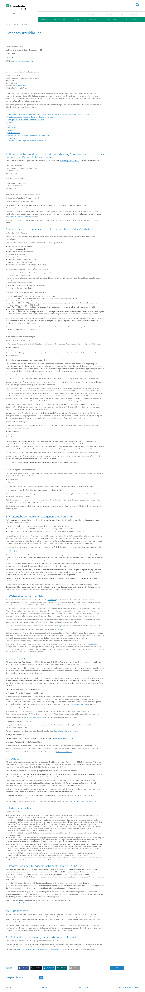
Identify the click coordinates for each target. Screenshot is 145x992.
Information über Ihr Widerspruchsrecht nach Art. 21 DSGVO (28, 135)
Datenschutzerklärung (129, 987)
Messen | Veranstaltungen (85, 19)
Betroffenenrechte (14, 133)
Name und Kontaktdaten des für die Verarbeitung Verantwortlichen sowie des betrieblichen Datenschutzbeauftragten (48, 114)
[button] (23, 968)
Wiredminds (52, 600)
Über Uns (44, 19)
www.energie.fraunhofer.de (69, 161)
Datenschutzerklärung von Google (65, 731)
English (134, 14)
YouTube (10, 130)
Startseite (9, 24)
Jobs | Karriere (107, 14)
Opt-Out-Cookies (91, 644)
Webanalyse (12, 125)
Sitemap (122, 14)
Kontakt (91, 14)
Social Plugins (12, 128)
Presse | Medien (112, 19)
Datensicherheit (13, 138)
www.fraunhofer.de (19, 86)
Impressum (83, 987)
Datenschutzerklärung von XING (63, 738)
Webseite (60, 629)
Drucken (117, 968)
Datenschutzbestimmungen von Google (82, 801)
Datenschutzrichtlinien (64, 752)
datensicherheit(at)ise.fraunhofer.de (23, 61)
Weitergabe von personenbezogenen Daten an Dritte (26, 120)
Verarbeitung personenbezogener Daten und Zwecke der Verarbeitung (32, 117)
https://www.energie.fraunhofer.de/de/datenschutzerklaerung (38, 949)
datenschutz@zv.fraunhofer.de (20, 217)
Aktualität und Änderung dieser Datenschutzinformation (27, 141)
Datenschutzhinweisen (78, 704)
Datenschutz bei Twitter (33, 718)
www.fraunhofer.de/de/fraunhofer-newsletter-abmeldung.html (30, 903)
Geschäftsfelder (59, 19)
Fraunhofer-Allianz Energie (14, 14)
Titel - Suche (137, 5)
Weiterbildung (132, 19)
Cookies (10, 122)
